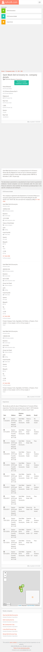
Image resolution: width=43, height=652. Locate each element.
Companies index (10, 71)
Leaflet (19, 605)
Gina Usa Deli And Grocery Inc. (10, 615)
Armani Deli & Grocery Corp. (10, 634)
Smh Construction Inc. (8, 620)
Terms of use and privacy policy (22, 648)
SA (18, 71)
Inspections (10, 22)
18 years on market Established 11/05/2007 (21, 82)
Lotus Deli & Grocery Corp (9, 629)
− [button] (5, 575)
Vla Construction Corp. (9, 624)
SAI (21, 71)
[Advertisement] (21, 47)
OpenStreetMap (30, 605)
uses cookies (13, 642)
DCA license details (12, 16)
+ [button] (5, 573)
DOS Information (11, 10)
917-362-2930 (6, 256)
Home (2, 71)
